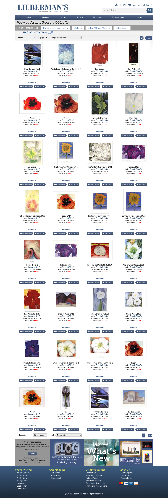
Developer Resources (95, 483)
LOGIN (122, 5)
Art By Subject (23, 472)
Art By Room (22, 475)
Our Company (126, 472)
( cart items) (145, 5)
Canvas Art (56, 475)
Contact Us (91, 472)
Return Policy (92, 478)
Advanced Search (93, 480)
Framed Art (56, 478)
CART (135, 5)
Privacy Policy (126, 478)
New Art (20, 483)
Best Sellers (22, 485)
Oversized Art (23, 488)
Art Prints (55, 472)
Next (149, 38)
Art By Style (22, 478)
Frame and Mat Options (96, 485)
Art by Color (22, 480)
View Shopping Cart (94, 475)
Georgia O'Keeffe (34, 71)
